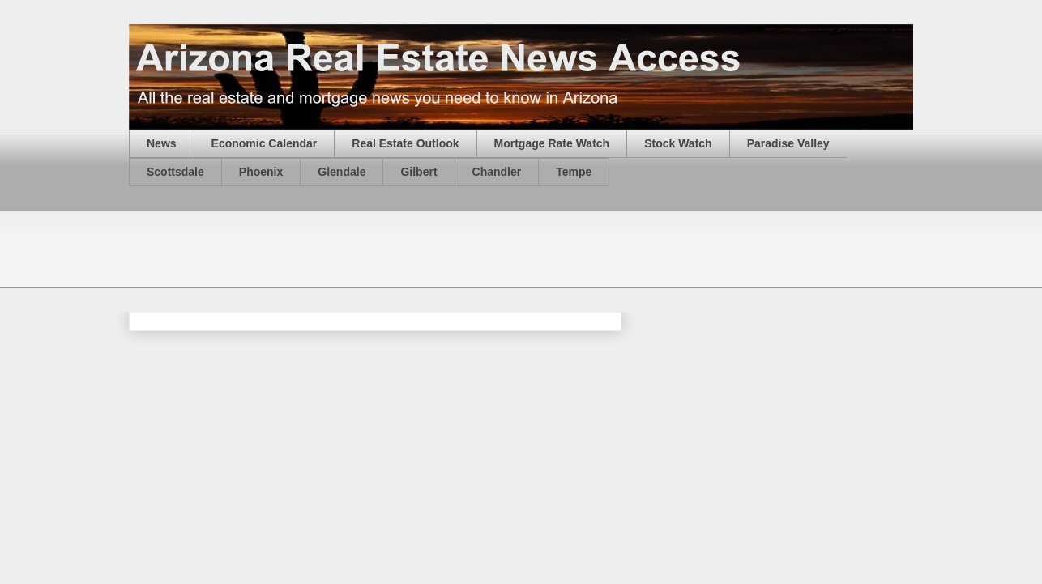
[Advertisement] (424, 247)
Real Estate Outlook (405, 143)
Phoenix (261, 171)
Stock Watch (678, 143)
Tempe (573, 171)
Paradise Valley (788, 143)
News (162, 143)
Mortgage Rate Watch (552, 143)
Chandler (497, 171)
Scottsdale (175, 171)
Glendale (341, 171)
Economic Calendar (264, 143)
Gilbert (418, 171)
